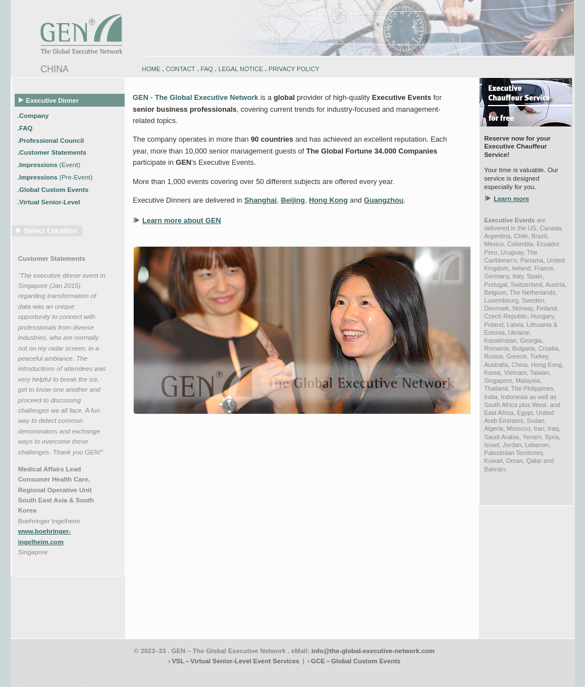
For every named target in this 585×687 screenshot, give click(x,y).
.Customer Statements (52, 152)
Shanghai (260, 200)
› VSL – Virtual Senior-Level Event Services (233, 661)
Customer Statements (51, 258)
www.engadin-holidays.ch (98, 675)
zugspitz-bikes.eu (422, 675)
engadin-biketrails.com (247, 675)
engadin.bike (291, 675)
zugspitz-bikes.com (377, 675)
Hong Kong (328, 200)
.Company (34, 115)
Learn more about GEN (181, 220)
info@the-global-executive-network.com (373, 650)
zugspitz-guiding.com (470, 675)
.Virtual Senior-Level (49, 202)
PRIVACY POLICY (294, 68)
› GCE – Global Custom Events (354, 661)
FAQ (207, 68)
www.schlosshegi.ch (89, 683)
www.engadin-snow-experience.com (174, 675)
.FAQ (25, 127)
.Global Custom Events (53, 189)
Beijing (293, 200)
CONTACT (180, 68)
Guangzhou (383, 200)
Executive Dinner (49, 100)
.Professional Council (51, 140)
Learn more (511, 198)
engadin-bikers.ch (330, 675)
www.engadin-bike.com (39, 675)
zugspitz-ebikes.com (522, 675)
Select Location (50, 230)
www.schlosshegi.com (37, 683)
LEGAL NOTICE (240, 68)
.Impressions (48, 164)
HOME (151, 68)
